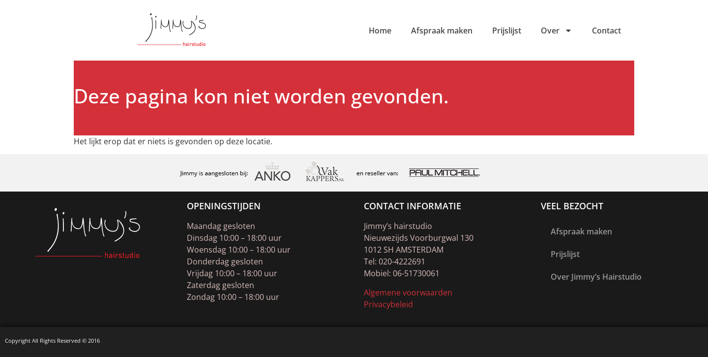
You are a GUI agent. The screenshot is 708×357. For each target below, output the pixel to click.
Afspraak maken (441, 30)
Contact (606, 30)
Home (380, 30)
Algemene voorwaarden (408, 292)
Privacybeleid (388, 304)
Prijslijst (506, 30)
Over (556, 30)
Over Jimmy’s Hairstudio (596, 276)
